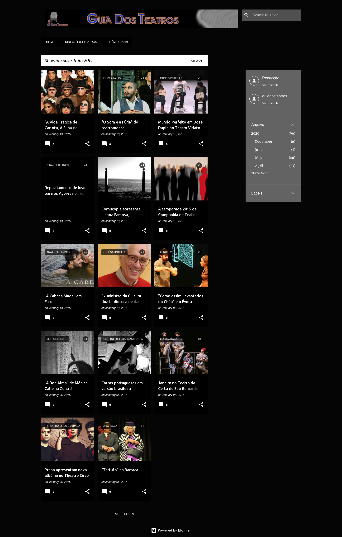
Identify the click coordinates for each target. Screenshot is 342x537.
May (258, 158)
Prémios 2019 (116, 42)
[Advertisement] (227, 141)
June (258, 149)
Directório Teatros (79, 42)
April (259, 166)
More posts (124, 514)
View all (197, 61)
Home (49, 42)
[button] (87, 144)
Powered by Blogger (171, 530)
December (263, 141)
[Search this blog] (276, 15)
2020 (255, 133)
